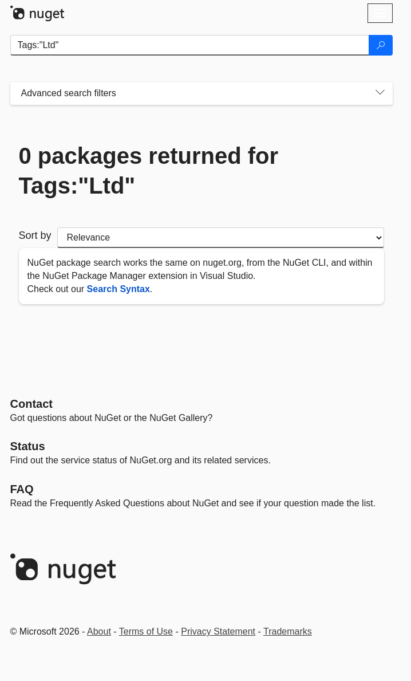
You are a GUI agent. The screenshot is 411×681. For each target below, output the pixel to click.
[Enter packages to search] (189, 45)
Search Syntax (118, 289)
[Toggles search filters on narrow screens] (380, 93)
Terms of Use (146, 631)
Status (27, 446)
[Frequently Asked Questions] (22, 489)
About (99, 631)
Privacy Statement (218, 631)
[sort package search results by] (220, 237)
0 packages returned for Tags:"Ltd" (149, 170)
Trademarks (287, 631)
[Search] (381, 45)
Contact (31, 403)
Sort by (35, 235)
